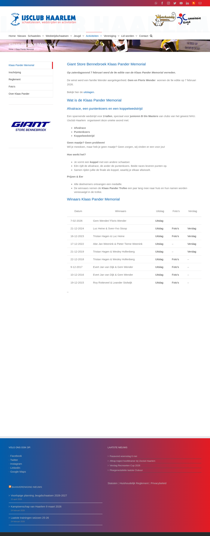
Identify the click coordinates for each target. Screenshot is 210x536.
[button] (151, 35)
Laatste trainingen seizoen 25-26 (30, 517)
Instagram (16, 463)
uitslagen (89, 92)
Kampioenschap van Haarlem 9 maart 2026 (36, 506)
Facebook (16, 455)
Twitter (14, 459)
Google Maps (18, 471)
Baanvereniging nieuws (27, 487)
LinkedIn (15, 467)
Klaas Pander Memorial (21, 65)
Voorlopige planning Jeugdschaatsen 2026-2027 (39, 495)
